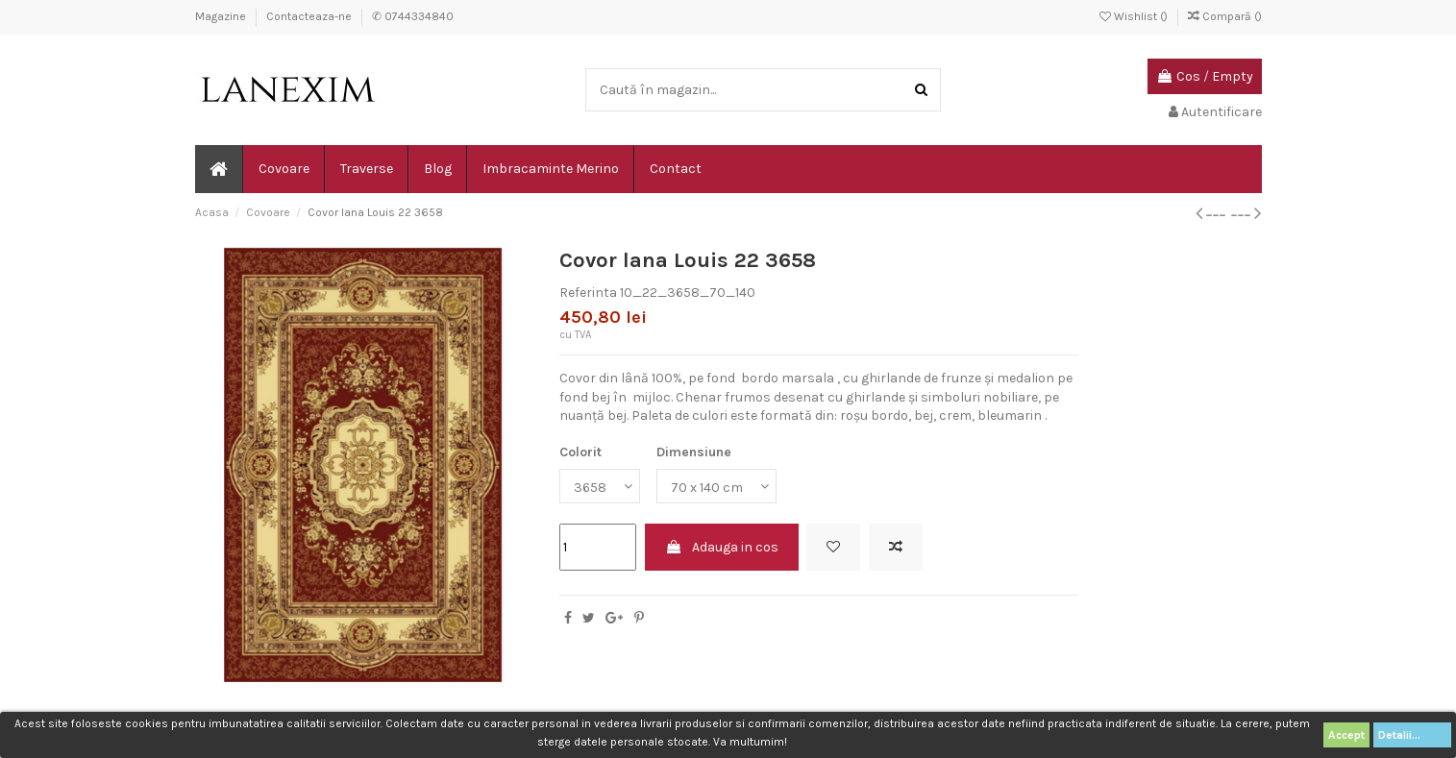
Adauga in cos (721, 547)
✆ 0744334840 (413, 16)
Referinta (588, 292)
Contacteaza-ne (310, 16)
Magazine (222, 16)
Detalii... (1412, 735)
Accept (1346, 735)
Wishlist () (1135, 16)
